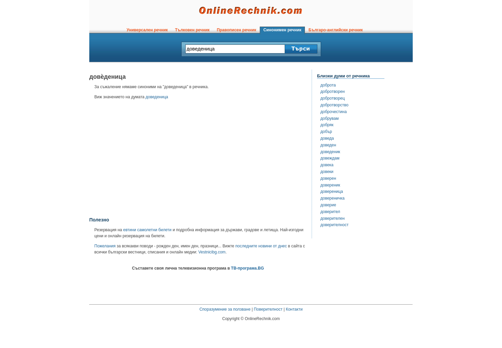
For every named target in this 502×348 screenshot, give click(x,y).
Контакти (294, 309)
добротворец (332, 98)
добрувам (329, 118)
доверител (330, 211)
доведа (327, 138)
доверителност (334, 224)
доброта (328, 85)
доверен (328, 178)
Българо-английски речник (335, 30)
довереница (331, 191)
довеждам (329, 158)
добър (326, 131)
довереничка (332, 198)
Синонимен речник (282, 30)
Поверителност (268, 309)
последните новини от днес (261, 246)
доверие (328, 205)
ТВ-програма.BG (247, 268)
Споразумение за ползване (225, 309)
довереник (330, 185)
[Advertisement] (198, 160)
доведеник (330, 151)
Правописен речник (236, 30)
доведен (328, 145)
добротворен (332, 91)
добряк (327, 125)
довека (327, 165)
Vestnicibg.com (212, 252)
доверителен (332, 218)
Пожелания (105, 246)
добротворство (334, 105)
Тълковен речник (192, 30)
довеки (327, 171)
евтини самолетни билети (147, 230)
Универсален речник (147, 30)
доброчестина (333, 111)
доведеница (157, 97)
